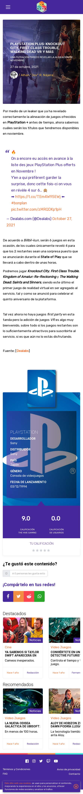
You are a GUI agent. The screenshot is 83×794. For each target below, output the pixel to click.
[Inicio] (41, 7)
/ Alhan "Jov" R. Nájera (31, 75)
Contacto (74, 773)
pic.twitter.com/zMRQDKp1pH (36, 209)
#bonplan (19, 203)
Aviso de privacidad (68, 769)
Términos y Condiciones (16, 769)
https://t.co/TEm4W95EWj (38, 196)
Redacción (33, 672)
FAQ (5, 773)
